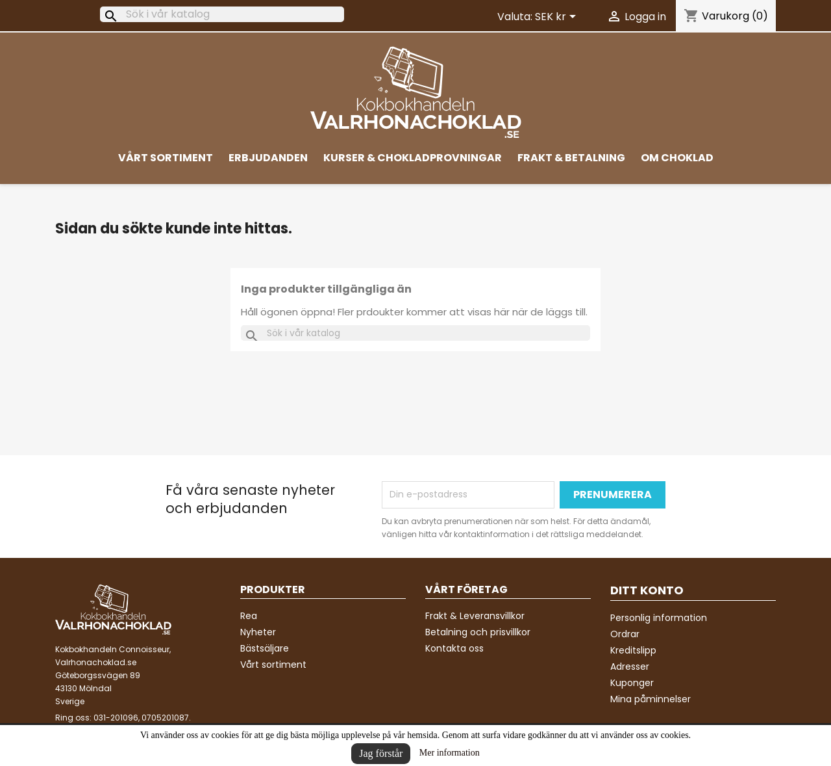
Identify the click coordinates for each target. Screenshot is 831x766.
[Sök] (222, 14)
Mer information (449, 753)
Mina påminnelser (650, 699)
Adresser (629, 666)
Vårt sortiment (165, 157)
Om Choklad (677, 157)
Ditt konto (647, 590)
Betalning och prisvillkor (477, 632)
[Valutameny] (557, 17)
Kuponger (632, 682)
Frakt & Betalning (571, 157)
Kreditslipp (633, 650)
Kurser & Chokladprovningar (412, 157)
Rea (248, 615)
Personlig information (658, 617)
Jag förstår (381, 753)
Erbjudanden (268, 157)
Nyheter (258, 632)
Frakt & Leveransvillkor (475, 615)
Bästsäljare (264, 648)
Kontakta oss (454, 648)
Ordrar (624, 634)
